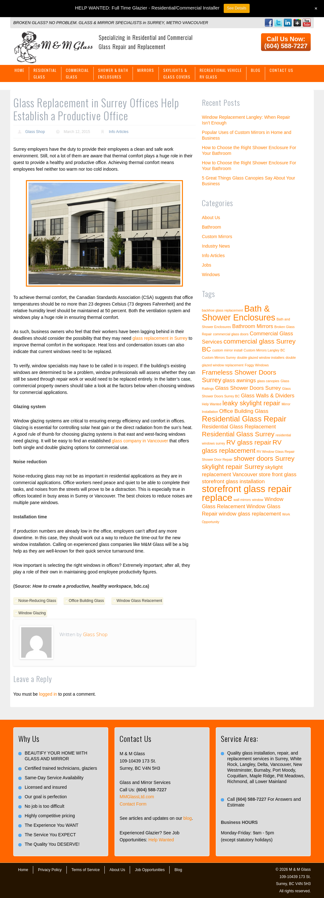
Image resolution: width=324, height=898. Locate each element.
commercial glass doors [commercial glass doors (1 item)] (230, 334)
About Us (211, 217)
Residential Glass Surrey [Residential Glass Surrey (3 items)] (238, 434)
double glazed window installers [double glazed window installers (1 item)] (260, 357)
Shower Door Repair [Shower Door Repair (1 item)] (217, 459)
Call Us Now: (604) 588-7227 (286, 42)
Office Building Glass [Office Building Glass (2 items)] (243, 411)
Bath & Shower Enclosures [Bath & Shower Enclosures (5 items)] (238, 313)
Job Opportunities (150, 870)
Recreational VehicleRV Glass (221, 73)
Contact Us (281, 70)
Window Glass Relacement (139, 600)
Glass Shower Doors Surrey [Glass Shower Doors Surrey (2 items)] (248, 388)
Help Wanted (161, 839)
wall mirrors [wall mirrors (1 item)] (242, 500)
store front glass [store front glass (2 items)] (277, 474)
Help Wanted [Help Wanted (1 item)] (211, 404)
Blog (255, 70)
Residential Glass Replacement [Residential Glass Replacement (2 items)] (239, 427)
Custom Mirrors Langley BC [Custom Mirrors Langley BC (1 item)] (264, 350)
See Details (236, 8)
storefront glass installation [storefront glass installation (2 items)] (233, 481)
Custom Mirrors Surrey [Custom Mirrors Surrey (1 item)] (219, 357)
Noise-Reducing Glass (37, 600)
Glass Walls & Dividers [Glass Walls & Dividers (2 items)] (268, 396)
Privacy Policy (50, 870)
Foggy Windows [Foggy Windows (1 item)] (257, 365)
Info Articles (118, 132)
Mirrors (145, 70)
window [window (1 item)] (257, 500)
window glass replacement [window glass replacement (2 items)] (250, 514)
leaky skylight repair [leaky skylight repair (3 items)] (251, 403)
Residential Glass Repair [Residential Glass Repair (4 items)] (244, 418)
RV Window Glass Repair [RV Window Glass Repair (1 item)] (276, 451)
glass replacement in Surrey (160, 338)
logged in (48, 694)
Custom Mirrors (217, 236)
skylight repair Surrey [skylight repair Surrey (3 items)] (233, 466)
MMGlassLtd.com (137, 796)
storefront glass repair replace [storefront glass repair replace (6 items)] (247, 493)
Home (19, 70)
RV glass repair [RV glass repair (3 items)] (248, 442)
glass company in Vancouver (140, 440)
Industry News (216, 246)
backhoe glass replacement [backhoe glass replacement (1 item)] (222, 310)
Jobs (206, 265)
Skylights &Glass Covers (176, 73)
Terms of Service (86, 870)
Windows (211, 274)
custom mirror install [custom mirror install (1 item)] (227, 350)
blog (188, 818)
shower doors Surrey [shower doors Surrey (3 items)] (264, 458)
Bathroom (211, 227)
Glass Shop (35, 132)
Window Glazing (32, 613)
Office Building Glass (86, 600)
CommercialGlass (77, 73)
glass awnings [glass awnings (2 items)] (239, 380)
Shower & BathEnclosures (113, 73)
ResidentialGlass (45, 73)
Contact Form (133, 803)
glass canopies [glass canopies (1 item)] (268, 381)
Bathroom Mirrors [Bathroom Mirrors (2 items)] (252, 326)
